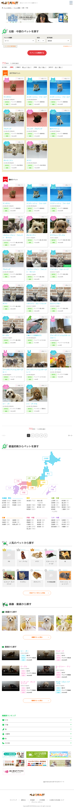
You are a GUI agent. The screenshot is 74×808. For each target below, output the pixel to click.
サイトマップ (13, 800)
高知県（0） (41, 522)
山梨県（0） (55, 501)
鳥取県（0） (41, 527)
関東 (43, 482)
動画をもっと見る (37, 700)
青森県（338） (17, 501)
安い (40, 67)
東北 (48, 474)
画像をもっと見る (37, 637)
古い (29, 67)
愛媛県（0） (30, 522)
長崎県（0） (55, 522)
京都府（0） (6, 522)
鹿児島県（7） (55, 527)
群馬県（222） (31, 509)
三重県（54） (66, 509)
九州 (9, 488)
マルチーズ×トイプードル (63, 683)
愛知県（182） (66, 507)
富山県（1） (65, 503)
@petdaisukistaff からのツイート (53, 782)
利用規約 (32, 800)
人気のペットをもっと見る (37, 593)
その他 (7, 743)
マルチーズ (60, 651)
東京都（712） (31, 501)
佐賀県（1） (65, 520)
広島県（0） (30, 524)
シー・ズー (24, 651)
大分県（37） (66, 522)
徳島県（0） (30, 520)
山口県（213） (31, 527)
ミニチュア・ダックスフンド (27, 683)
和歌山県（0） (16, 524)
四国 (23, 492)
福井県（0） (65, 505)
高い (43, 67)
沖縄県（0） (65, 527)
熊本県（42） (66, 524)
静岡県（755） (56, 507)
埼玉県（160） (31, 505)
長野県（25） (55, 503)
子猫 (6, 725)
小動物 (7, 734)
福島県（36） (6, 507)
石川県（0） (55, 505)
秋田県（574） (17, 503)
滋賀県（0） (16, 520)
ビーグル (23, 666)
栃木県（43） (41, 507)
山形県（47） (6, 505)
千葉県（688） (41, 505)
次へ (69, 435)
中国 (17, 481)
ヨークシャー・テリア (63, 667)
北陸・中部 (31, 478)
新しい (24, 67)
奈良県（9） (16, 522)
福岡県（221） (56, 520)
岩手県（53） (6, 503)
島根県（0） (41, 524)
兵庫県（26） (6, 524)
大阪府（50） (6, 520)
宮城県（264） (17, 505)
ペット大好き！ (7, 8)
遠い (60, 67)
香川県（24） (41, 520)
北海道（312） (6, 501)
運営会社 (23, 800)
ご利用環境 (42, 800)
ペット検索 (17, 8)
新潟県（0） (65, 501)
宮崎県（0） (55, 524)
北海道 (46, 458)
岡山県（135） (31, 529)
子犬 (6, 720)
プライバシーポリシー (37, 802)
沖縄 (52, 489)
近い (56, 67)
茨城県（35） (31, 507)
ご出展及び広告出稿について (56, 800)
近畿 (32, 488)
